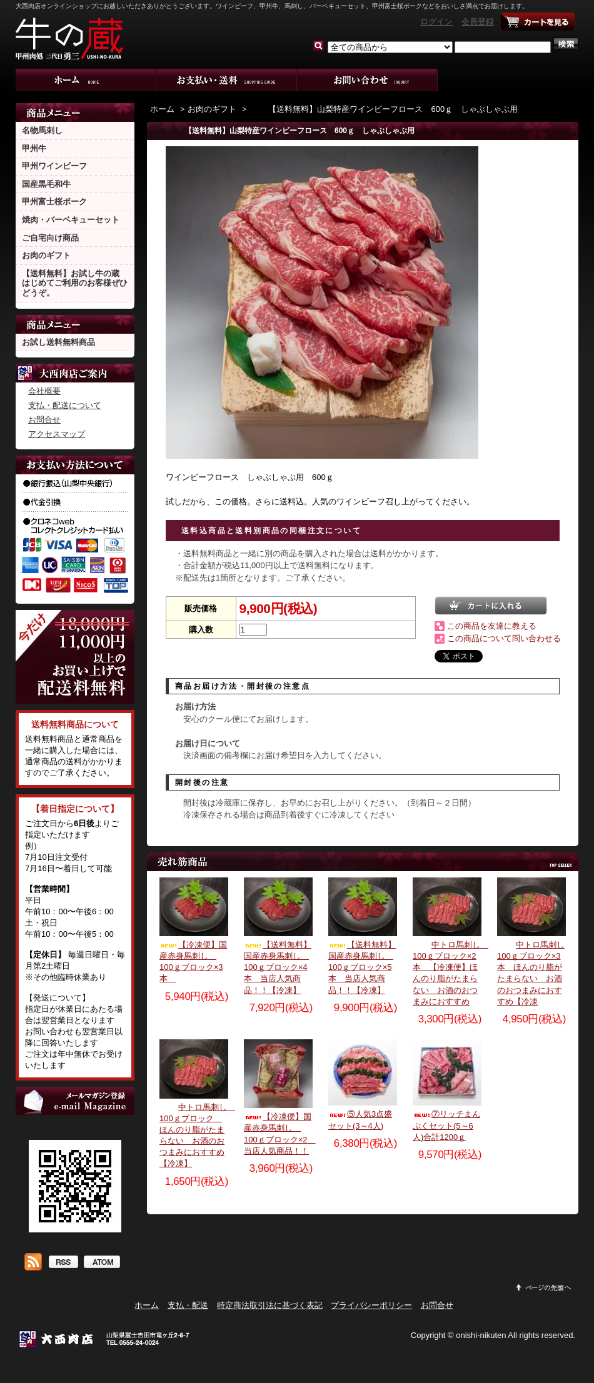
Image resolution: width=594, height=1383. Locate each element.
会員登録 (477, 21)
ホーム (86, 80)
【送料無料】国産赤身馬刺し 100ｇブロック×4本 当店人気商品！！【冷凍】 (277, 967)
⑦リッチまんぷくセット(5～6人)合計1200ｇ (446, 1125)
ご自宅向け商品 (50, 237)
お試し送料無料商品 (58, 342)
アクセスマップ (56, 434)
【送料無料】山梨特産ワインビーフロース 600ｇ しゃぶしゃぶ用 (383, 109)
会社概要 (44, 391)
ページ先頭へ (544, 1287)
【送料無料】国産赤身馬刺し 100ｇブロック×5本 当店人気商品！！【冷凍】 (362, 967)
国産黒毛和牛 (46, 184)
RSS (63, 1263)
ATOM (101, 1263)
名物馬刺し (42, 130)
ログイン (436, 21)
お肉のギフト (46, 255)
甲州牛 (34, 148)
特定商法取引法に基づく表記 (270, 1305)
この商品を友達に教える (491, 626)
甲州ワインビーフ (54, 166)
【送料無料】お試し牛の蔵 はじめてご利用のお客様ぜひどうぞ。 (75, 283)
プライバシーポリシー (371, 1305)
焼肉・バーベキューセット (70, 219)
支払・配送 (188, 1305)
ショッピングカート (537, 21)
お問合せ (367, 80)
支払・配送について (226, 80)
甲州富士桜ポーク (54, 201)
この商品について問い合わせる (504, 638)
